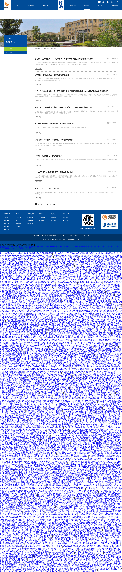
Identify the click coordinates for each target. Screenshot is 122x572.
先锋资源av (35, 443)
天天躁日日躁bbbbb (24, 428)
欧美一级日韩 (62, 446)
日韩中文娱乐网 (19, 461)
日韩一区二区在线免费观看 (63, 289)
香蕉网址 (97, 351)
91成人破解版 (48, 466)
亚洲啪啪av (38, 383)
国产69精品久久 (82, 302)
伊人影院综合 (9, 275)
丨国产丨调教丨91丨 (52, 562)
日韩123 (51, 289)
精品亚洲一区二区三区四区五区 (106, 380)
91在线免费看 (113, 347)
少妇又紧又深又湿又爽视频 (82, 310)
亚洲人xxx (49, 470)
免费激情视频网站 (113, 328)
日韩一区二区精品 (109, 408)
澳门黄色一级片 (62, 490)
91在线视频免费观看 (17, 324)
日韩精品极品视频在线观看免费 (102, 305)
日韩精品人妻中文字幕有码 (80, 309)
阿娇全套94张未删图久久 (59, 360)
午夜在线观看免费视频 (84, 286)
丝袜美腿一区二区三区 (106, 377)
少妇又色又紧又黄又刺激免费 (46, 527)
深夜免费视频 (113, 472)
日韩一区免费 (82, 490)
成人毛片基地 (13, 412)
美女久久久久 (35, 261)
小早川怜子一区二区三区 (64, 258)
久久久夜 (97, 264)
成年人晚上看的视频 (22, 267)
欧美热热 (90, 342)
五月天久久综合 (79, 318)
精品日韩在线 (55, 299)
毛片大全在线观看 (34, 420)
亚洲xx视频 (90, 318)
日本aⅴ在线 (104, 428)
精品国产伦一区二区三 (36, 563)
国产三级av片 (115, 325)
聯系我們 (115, 5)
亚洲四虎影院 (71, 315)
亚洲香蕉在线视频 (15, 360)
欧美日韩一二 (57, 312)
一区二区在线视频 (68, 421)
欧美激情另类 (81, 548)
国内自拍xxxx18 (90, 403)
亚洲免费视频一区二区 (66, 435)
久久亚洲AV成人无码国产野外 (96, 392)
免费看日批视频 (80, 299)
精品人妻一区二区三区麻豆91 (72, 486)
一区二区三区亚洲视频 (35, 344)
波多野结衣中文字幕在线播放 (16, 389)
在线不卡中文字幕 (32, 533)
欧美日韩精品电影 (6, 299)
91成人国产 (5, 392)
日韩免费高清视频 (40, 409)
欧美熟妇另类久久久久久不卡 (77, 350)
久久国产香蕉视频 (61, 386)
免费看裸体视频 (78, 376)
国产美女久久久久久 (109, 359)
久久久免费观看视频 (85, 357)
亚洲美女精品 (116, 475)
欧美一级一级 (113, 444)
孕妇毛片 (3, 548)
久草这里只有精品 (94, 267)
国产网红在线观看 (18, 522)
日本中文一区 (16, 289)
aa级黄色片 (113, 400)
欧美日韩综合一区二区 (36, 316)
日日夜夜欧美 (87, 289)
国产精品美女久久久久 (27, 284)
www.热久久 (59, 392)
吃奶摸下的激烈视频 (35, 377)
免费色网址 (57, 554)
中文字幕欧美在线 (102, 382)
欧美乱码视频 (18, 293)
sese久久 (48, 280)
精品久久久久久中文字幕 (33, 351)
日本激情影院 (88, 328)
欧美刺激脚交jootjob (91, 502)
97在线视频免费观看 (84, 252)
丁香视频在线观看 (100, 414)
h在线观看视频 (92, 295)
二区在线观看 (45, 261)
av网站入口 (54, 275)
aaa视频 (22, 280)
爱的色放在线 (28, 293)
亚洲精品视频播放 (70, 325)
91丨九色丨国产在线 (48, 534)
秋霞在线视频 (94, 435)
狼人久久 (48, 487)
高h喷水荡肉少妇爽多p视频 (22, 382)
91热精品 (75, 287)
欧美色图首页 (22, 359)
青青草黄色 (107, 334)
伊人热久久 (38, 434)
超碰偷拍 (86, 443)
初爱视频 (103, 429)
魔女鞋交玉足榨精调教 (111, 275)
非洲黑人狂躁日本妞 (63, 283)
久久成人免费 (96, 437)
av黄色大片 (54, 370)
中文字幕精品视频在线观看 (39, 478)
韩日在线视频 (21, 414)
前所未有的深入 (87, 551)
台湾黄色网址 (116, 289)
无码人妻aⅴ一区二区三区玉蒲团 (101, 476)
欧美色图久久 (95, 356)
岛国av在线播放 (27, 289)
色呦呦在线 (116, 435)
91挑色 (5, 339)
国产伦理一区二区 (13, 536)
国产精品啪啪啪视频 (79, 295)
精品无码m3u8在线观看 (76, 569)
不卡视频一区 (59, 406)
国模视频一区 (34, 392)
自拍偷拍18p (26, 276)
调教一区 (16, 328)
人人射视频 (109, 455)
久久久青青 (49, 428)
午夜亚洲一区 (69, 260)
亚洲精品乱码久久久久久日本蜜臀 (107, 367)
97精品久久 (53, 293)
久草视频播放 (19, 348)
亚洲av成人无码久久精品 (28, 502)
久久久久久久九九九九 (13, 350)
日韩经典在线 (50, 376)
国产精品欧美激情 (12, 556)
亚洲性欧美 (70, 322)
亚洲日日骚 (72, 495)
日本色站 (96, 357)
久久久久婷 (45, 391)
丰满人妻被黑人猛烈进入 (103, 354)
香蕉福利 (29, 434)
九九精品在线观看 (72, 504)
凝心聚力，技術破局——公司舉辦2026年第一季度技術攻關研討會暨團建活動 (76, 58)
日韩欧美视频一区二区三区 (37, 331)
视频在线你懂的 (5, 539)
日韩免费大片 (58, 428)
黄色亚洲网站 (48, 278)
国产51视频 (87, 333)
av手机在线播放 (74, 386)
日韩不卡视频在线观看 (8, 290)
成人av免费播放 (30, 371)
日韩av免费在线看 (49, 351)
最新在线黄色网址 (20, 400)
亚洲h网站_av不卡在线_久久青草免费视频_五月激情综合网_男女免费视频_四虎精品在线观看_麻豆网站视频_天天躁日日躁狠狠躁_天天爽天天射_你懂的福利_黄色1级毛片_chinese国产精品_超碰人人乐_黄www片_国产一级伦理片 (60, 247)
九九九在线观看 (30, 402)
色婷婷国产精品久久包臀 (11, 406)
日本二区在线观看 (47, 429)
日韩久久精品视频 (101, 472)
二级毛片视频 (50, 464)
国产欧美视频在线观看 (104, 280)
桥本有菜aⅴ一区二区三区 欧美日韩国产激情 (44, 457)
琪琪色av (20, 554)
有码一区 (99, 498)
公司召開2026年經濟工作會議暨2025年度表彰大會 (76, 139)
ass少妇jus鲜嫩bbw (48, 438)
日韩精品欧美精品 (25, 498)
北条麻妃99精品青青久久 (113, 501)
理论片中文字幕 (55, 255)
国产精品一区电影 (90, 373)
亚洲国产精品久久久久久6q (53, 316)
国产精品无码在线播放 (82, 475)
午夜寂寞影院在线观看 (46, 341)
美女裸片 (41, 463)
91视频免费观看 (28, 467)
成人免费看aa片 (92, 325)
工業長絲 (18, 218)
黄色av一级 (72, 328)
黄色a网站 (51, 440)
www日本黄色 (68, 362)
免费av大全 (27, 499)
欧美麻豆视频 (116, 481)
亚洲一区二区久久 (108, 463)
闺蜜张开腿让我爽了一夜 (57, 330)
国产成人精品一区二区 (94, 405)
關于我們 (31, 5)
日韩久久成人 (62, 513)
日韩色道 (62, 484)
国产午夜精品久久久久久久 (112, 283)
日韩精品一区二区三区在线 (72, 571)
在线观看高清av (95, 537)
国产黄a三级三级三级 (57, 556)
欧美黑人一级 (39, 304)
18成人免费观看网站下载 (93, 334)
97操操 (28, 539)
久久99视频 (110, 389)
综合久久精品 (79, 362)
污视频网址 (117, 478)
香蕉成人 (10, 461)
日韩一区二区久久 (100, 318)
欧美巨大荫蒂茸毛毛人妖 (17, 397)
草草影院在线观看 (55, 295)
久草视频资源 (97, 565)
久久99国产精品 (35, 286)
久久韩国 (62, 353)
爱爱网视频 (62, 286)
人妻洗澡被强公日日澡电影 (83, 264)
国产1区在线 (81, 440)
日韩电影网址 (88, 450)
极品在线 (42, 313)
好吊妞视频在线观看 (112, 411)
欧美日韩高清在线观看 (103, 481)
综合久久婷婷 (19, 399)
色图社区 (62, 528)
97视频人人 (26, 325)
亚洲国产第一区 (34, 334)
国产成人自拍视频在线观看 (40, 281)
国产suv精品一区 (89, 258)
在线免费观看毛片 (85, 257)
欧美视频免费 (35, 363)
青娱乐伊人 (100, 330)
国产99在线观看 (97, 310)
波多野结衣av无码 (13, 550)
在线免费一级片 (5, 440)
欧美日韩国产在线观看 (65, 481)
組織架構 (6, 229)
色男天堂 (6, 450)
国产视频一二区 (37, 418)
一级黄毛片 (90, 354)
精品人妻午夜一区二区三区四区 (16, 331)
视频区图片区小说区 (87, 415)
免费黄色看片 (34, 254)
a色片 (46, 295)
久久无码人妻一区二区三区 (92, 312)
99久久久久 (53, 443)
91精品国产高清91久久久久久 (58, 334)
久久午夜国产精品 (23, 347)
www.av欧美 (49, 302)
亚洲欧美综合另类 (112, 319)
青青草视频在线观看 (63, 331)
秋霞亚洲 (82, 255)
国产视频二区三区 (79, 338)
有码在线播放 (48, 344)
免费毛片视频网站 (22, 309)
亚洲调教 (79, 383)
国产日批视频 (109, 281)
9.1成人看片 (20, 260)
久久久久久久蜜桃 (6, 272)
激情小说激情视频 (84, 356)
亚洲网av (57, 363)
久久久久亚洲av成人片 (26, 327)
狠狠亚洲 (83, 405)
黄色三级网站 (91, 548)
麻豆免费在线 (105, 394)
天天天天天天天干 (44, 292)
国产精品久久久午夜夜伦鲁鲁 (51, 356)
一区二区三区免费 (12, 510)
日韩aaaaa (38, 453)
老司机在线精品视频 (24, 380)
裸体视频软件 (116, 339)
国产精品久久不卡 (27, 362)
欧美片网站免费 (37, 499)
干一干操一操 (103, 502)
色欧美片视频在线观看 (65, 318)
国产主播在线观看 (72, 257)
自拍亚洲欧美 (52, 400)
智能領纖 (72, 5)
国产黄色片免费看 (113, 495)
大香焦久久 (66, 544)
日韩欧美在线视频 (110, 496)
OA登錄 (110, 2)
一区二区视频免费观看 (108, 487)
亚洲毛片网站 (29, 447)
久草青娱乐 (61, 324)
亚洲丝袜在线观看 (75, 441)
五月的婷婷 (112, 351)
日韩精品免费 (38, 350)
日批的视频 (80, 368)
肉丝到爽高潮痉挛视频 (79, 267)
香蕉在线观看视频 (88, 336)
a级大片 (43, 374)
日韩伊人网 (53, 490)
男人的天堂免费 (12, 530)
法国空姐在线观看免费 (12, 280)
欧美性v (118, 568)
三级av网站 (17, 304)
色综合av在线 (34, 313)
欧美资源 (25, 435)
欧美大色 (35, 539)
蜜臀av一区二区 (59, 310)
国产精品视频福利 (115, 447)
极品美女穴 (51, 519)
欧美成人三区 (28, 278)
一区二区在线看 (64, 275)
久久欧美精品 (59, 429)
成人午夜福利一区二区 (60, 473)
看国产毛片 (29, 423)
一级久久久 (37, 508)
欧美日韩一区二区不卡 (69, 508)
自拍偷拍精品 (52, 481)
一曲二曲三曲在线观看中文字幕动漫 (104, 266)
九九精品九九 (108, 405)
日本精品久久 (51, 313)
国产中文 (55, 353)
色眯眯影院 (111, 446)
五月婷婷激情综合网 (77, 275)
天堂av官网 (75, 370)
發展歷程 (6, 220)
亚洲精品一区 (88, 540)
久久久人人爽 (72, 263)
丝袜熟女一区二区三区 (21, 299)
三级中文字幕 (88, 388)
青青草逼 (102, 263)
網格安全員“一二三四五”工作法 (76, 188)
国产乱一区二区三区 (26, 270)
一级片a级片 (28, 534)
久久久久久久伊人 (46, 312)
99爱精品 (44, 328)
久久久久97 (4, 286)
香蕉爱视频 (60, 376)
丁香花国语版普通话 (79, 365)
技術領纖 (30, 218)
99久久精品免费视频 (96, 409)
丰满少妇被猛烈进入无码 (30, 258)
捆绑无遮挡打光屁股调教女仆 (40, 368)
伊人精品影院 (117, 434)
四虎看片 (49, 395)
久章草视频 (100, 293)
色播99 (91, 347)
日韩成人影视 (49, 463)
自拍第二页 (77, 289)
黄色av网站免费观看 (105, 434)
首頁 (18, 5)
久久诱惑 (7, 489)
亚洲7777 (110, 450)
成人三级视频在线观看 (75, 518)
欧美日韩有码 (7, 501)
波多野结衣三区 (96, 530)
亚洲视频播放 (5, 449)
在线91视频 (30, 515)
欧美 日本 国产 (65, 333)
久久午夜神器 (97, 504)
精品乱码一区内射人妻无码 (102, 521)
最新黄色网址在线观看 (87, 278)
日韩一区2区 (90, 367)
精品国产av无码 (105, 307)
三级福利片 (8, 453)
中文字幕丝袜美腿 (50, 296)
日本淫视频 (36, 399)
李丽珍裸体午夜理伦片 (25, 266)
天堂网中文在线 (56, 469)
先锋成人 (12, 333)
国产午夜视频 (17, 537)
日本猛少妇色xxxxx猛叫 (85, 315)
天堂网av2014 (100, 389)
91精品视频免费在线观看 (50, 338)
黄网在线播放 (44, 533)
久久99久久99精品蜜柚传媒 (52, 388)
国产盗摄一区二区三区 (105, 440)
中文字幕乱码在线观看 (65, 293)
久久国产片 (72, 270)
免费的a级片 (67, 290)
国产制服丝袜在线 (79, 304)
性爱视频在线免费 (112, 403)
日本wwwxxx (73, 301)
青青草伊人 (47, 377)
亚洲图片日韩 (97, 298)
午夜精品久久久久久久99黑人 (13, 264)
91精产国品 (71, 368)
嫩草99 (87, 368)
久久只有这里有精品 (23, 444)
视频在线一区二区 (50, 327)
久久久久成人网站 (35, 309)
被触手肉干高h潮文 (114, 428)
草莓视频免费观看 (71, 377)
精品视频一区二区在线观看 (11, 322)
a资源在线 (57, 466)
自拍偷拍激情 (97, 516)
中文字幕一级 (41, 333)
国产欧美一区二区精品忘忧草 (26, 333)
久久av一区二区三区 (86, 301)
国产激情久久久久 (57, 377)
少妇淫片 (105, 537)
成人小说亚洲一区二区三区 (95, 489)
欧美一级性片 (116, 386)
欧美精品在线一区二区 (47, 258)
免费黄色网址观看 (46, 379)
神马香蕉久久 (82, 452)
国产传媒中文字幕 (92, 428)
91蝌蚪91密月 (110, 383)
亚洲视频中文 (48, 350)
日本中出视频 (20, 481)
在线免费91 (104, 264)
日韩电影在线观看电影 (79, 374)
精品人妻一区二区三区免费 (48, 357)
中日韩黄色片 (31, 272)
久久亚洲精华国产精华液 (65, 266)
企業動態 (10, 48)
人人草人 (17, 495)
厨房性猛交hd (82, 325)
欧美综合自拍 (97, 408)
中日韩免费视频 (27, 350)
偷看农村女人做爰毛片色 (58, 273)
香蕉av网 (89, 304)
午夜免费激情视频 (97, 513)
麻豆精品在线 (100, 336)
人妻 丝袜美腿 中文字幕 (41, 255)
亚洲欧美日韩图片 (60, 278)
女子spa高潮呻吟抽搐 (23, 415)
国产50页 (112, 507)
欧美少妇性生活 (18, 357)
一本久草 (105, 545)
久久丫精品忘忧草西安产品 (62, 287)
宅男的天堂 (73, 490)
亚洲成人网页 (76, 402)
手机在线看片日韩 (19, 272)
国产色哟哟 (12, 286)
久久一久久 (18, 435)
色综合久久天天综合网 (29, 322)
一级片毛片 (11, 263)
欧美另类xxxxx (82, 446)
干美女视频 (89, 376)
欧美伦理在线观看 (77, 339)
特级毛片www (35, 347)
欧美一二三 (24, 367)
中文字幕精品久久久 (112, 254)
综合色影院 (53, 324)
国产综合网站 (54, 367)
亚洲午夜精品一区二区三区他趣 (99, 302)
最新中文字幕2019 (20, 374)
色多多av (59, 547)
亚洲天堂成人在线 (40, 266)
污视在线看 (5, 347)
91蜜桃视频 (42, 432)
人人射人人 (107, 339)
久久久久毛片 (93, 284)
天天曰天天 (16, 363)
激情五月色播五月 (38, 510)
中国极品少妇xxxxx (80, 284)
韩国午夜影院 (37, 516)
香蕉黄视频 (21, 411)
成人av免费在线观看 (60, 270)
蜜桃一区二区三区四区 (21, 295)
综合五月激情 (17, 467)
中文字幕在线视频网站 (13, 325)
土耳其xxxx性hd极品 (21, 275)
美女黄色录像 (109, 295)
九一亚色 (38, 559)
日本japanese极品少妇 (17, 417)
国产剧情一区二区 (78, 531)
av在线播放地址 (82, 482)
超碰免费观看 (60, 440)
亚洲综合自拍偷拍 (54, 305)
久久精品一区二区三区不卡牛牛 (41, 287)
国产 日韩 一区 (15, 449)
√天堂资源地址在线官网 (13, 330)
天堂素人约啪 (58, 470)
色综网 (117, 559)
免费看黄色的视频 (7, 408)
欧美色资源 (33, 341)
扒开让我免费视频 (12, 518)
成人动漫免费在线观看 (40, 545)
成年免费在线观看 (38, 428)
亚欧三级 (89, 292)
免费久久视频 (71, 292)
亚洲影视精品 (44, 571)
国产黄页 (101, 255)
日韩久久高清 (16, 466)
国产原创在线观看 (71, 353)
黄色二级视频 (72, 356)
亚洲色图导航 (105, 420)
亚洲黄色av (107, 272)
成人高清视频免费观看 (17, 450)
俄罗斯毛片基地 (53, 328)
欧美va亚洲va (6, 379)
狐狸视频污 (15, 284)
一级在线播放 (50, 511)
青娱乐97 (108, 260)
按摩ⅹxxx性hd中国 (58, 298)
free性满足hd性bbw (106, 357)
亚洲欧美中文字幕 (29, 264)
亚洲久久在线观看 (80, 414)
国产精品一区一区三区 (61, 536)
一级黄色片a (91, 446)
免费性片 (16, 528)
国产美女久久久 (54, 415)
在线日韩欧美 (48, 455)
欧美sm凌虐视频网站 (105, 478)
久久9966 (3, 432)
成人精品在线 (102, 395)
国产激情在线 (62, 400)
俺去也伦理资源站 (12, 292)
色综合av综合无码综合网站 (68, 357)
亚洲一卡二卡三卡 (43, 389)
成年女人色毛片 (21, 301)
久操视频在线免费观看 (56, 467)
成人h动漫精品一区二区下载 (31, 338)
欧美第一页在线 (5, 305)
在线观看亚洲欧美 (37, 296)
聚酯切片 (18, 223)
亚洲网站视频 (16, 258)
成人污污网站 (76, 551)
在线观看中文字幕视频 (61, 385)
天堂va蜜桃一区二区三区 (69, 382)
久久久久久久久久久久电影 (85, 380)
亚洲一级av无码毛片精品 (107, 269)
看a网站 (105, 341)
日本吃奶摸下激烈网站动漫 (51, 498)
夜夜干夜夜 (63, 368)
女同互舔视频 (53, 522)
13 (50, 204)
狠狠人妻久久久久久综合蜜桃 (55, 252)
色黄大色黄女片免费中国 (74, 450)
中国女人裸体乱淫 (90, 421)
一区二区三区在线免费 (83, 363)
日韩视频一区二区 (106, 327)
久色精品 (116, 287)
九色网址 (3, 327)
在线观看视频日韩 (73, 319)
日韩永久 (115, 521)
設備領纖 (30, 223)
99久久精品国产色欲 (89, 330)
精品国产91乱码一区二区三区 (35, 269)
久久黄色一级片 (103, 402)
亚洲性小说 (74, 354)
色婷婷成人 (91, 449)
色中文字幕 (26, 296)
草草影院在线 (95, 539)
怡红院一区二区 (44, 325)
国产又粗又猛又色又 (94, 290)
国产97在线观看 (12, 486)
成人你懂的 (98, 339)
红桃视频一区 (5, 341)
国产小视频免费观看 (68, 363)
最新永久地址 (7, 328)
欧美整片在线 (55, 399)
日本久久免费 (9, 447)
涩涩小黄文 (85, 420)
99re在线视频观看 (63, 460)
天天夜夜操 (29, 508)
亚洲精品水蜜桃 (110, 432)
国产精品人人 (66, 267)
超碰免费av (45, 293)
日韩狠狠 (75, 255)
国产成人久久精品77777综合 (56, 458)
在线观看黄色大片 (57, 261)
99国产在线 (11, 257)
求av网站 (24, 495)
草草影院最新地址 (55, 347)
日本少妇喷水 (99, 348)
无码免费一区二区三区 (109, 490)
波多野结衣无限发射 (54, 421)
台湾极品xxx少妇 (23, 286)
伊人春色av (98, 515)
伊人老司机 (25, 449)
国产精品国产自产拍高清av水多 (92, 281)
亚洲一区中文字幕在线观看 (29, 475)
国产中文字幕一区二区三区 (78, 389)
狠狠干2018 (84, 455)
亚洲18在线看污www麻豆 (51, 345)
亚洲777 (80, 377)
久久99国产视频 (43, 299)
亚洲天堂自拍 (25, 363)
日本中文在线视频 (6, 528)
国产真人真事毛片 (50, 460)
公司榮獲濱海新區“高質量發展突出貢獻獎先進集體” (76, 123)
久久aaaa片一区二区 (27, 383)
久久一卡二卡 (45, 399)
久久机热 (64, 415)
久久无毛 (3, 438)
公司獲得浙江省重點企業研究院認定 (76, 156)
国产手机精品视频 (58, 336)
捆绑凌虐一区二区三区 (32, 565)
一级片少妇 (13, 392)
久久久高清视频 (74, 525)
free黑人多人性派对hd (97, 296)
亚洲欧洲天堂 (42, 501)
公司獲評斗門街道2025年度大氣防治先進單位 (76, 74)
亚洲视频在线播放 (46, 254)
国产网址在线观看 (19, 515)
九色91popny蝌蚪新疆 (19, 377)
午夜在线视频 (16, 338)
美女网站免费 (45, 414)
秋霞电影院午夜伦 (84, 508)
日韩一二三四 (84, 484)
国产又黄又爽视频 (47, 363)
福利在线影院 (102, 373)
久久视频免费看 (18, 351)
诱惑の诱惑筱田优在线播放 (9, 472)
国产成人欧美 (44, 437)
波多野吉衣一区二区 (44, 336)
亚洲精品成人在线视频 (16, 371)
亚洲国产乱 (33, 292)
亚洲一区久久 (87, 266)
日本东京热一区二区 (48, 342)
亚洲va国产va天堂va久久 (97, 319)
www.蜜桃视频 (71, 452)
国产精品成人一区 (36, 318)
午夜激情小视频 (9, 313)
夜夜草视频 (26, 405)
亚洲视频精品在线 (12, 498)
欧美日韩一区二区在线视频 (71, 281)
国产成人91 (100, 505)
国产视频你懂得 (101, 441)
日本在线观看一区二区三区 (24, 307)
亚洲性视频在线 (56, 281)
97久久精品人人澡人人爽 (10, 475)
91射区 (54, 280)
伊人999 (17, 418)
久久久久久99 (93, 379)
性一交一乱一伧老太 (47, 392)
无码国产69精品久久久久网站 (78, 400)
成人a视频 (37, 534)
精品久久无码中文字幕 (86, 348)
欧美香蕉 (45, 461)
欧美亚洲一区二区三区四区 (43, 270)
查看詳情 (38, 68)
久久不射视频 (97, 486)
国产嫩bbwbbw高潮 (71, 261)
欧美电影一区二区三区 (27, 473)
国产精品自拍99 (61, 351)
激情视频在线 (71, 252)
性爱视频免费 (80, 498)
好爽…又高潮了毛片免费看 (77, 273)
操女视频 (95, 327)
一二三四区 (44, 347)
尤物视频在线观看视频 (76, 461)
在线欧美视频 (65, 309)
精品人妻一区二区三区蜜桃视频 (65, 302)
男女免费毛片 (38, 278)
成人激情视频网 (75, 391)
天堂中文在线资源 (44, 353)
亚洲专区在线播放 (15, 345)
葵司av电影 (10, 287)
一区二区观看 (41, 260)
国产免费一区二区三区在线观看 (48, 272)
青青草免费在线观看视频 (55, 260)
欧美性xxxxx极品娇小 (32, 493)
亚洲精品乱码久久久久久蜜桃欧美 (23, 527)
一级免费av (63, 263)
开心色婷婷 (74, 431)
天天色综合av (56, 521)
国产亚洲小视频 (5, 252)
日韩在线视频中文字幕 (40, 330)
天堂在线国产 (76, 336)
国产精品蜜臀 (19, 424)
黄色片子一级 (95, 353)
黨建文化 (101, 5)
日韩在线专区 (90, 275)
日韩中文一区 (32, 495)
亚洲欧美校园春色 (51, 339)
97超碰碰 (89, 408)
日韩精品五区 (57, 380)
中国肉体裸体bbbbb (9, 380)
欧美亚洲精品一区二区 (88, 386)
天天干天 (25, 334)
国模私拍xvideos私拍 (43, 496)
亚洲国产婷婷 (19, 544)
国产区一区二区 (38, 511)
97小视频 (81, 324)
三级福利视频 (53, 264)
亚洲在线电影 (66, 423)
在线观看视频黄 (90, 324)
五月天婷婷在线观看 (22, 254)
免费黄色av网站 (48, 267)
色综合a (93, 368)
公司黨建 (53, 218)
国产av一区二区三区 (67, 299)
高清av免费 (94, 385)
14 (54, 204)
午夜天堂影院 (53, 263)
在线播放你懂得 (46, 423)
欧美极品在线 (89, 493)
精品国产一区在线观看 (103, 562)
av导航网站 (37, 310)
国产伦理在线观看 (18, 353)
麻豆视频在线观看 (18, 409)
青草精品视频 (66, 515)
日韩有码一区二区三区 (11, 270)
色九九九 (15, 252)
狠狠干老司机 (108, 426)
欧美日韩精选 (90, 254)
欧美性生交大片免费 (98, 252)
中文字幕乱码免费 (33, 414)
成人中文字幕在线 (9, 534)
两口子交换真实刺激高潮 (111, 443)
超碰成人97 (60, 464)
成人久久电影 (47, 383)
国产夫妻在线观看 (87, 463)
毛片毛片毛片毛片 (66, 457)
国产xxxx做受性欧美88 (70, 347)
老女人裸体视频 (70, 482)
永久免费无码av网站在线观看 (104, 376)
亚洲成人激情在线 (78, 499)
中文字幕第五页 (12, 457)
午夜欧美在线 (89, 464)
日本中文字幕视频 (109, 412)
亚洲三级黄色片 (27, 466)
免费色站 (33, 295)
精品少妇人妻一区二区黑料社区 (26, 432)
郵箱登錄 (101, 2)
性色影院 (74, 283)
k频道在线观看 (112, 415)
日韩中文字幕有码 (83, 270)
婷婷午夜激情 (101, 324)
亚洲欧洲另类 (97, 289)
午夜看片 (15, 305)
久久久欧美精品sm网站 (97, 457)
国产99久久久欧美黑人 (89, 402)
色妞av (110, 431)
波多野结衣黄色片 (77, 554)
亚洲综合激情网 (58, 557)
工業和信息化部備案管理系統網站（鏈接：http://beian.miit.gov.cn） (60, 239)
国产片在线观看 (30, 260)
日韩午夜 (77, 293)
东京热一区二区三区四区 (56, 322)
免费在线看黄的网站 (8, 429)
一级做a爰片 (77, 457)
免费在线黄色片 (72, 453)
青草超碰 (15, 356)
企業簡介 (6, 218)
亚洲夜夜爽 (83, 417)
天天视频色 (118, 389)
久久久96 (99, 258)
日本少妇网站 (58, 403)
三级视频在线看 (47, 310)
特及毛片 (81, 464)
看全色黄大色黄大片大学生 (103, 331)
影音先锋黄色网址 (26, 283)
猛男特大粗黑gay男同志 (83, 269)
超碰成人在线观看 (32, 450)
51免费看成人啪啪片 (26, 412)
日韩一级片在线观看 (101, 469)
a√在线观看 (54, 371)
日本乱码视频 (114, 542)
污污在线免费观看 (107, 345)
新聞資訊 (87, 5)
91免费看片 (88, 327)
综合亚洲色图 (66, 255)
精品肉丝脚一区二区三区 (98, 270)
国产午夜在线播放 (67, 305)
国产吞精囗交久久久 (101, 347)
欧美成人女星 (71, 548)
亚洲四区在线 (98, 272)
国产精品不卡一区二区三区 (23, 553)
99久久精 (98, 360)
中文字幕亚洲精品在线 (86, 444)
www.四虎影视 (67, 295)
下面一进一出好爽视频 (43, 473)
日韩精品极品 (82, 466)
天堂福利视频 (83, 478)
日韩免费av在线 (78, 403)
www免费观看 (19, 470)
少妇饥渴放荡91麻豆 (74, 330)
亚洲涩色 (105, 351)
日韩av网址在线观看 (99, 344)
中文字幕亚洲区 (34, 367)
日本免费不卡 (64, 367)
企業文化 (6, 223)
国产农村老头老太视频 (12, 283)
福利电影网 (20, 402)
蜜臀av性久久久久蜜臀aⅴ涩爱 (17, 316)
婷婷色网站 (9, 418)
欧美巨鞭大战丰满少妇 (77, 516)
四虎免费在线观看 (60, 350)
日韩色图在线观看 (112, 336)
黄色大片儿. (15, 383)
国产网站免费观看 (41, 324)
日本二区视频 (23, 376)
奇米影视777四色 (116, 539)
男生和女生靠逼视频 (64, 499)
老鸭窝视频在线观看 (99, 363)
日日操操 (104, 267)
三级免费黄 (34, 299)
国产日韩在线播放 (6, 293)
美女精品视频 (115, 423)
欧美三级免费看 (113, 464)
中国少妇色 (81, 292)
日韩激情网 (82, 354)
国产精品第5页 (9, 481)
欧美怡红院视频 (54, 309)
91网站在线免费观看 (41, 412)
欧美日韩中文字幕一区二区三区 (44, 283)
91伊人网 (33, 336)
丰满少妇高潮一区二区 (33, 424)
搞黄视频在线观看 (112, 528)
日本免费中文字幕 (114, 270)
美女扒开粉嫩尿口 (36, 267)
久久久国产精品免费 (41, 289)
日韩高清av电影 (76, 333)
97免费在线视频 (12, 327)
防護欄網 (18, 226)
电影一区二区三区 (6, 515)
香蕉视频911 (109, 296)
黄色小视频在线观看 (88, 293)
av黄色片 (43, 362)
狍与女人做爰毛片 (99, 292)
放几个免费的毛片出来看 (101, 286)
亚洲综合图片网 (72, 278)
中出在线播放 (64, 391)
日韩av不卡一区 (107, 516)
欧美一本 (40, 295)
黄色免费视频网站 (98, 316)
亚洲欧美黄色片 (80, 533)
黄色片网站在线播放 (104, 386)
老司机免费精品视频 (36, 435)
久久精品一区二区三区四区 (64, 284)
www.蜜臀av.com (16, 319)
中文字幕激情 (39, 417)
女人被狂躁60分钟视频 (13, 310)
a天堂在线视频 (115, 437)
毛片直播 (95, 269)
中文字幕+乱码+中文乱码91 (21, 281)
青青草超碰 (13, 302)
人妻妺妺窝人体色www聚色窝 (88, 263)
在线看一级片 (112, 441)
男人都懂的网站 (19, 487)
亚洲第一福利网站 (97, 309)
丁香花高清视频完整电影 (80, 296)
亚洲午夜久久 (37, 257)
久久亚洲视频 (7, 304)
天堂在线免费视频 (70, 464)
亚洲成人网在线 (76, 331)
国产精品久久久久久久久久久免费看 (28, 551)
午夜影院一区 (19, 463)
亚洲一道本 (64, 328)
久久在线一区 (16, 379)
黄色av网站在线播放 (64, 296)
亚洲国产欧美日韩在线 (18, 431)
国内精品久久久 (102, 368)
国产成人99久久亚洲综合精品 (35, 395)
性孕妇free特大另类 (102, 278)
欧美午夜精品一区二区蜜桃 (68, 307)
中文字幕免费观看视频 (75, 502)
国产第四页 (117, 305)
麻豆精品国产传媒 (68, 498)
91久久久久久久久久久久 (22, 408)
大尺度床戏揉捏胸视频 (86, 360)
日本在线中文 (98, 540)
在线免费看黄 (34, 437)
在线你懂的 (63, 522)
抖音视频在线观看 (24, 339)
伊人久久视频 (25, 443)
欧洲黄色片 (67, 547)
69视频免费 (100, 461)
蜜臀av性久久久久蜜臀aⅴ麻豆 (16, 533)
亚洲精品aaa (24, 489)
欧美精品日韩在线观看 (22, 287)
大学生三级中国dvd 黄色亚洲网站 (30, 426)
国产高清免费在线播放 (101, 370)
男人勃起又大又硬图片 (49, 446)
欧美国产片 (57, 423)
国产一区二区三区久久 (90, 423)
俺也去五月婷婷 (45, 475)
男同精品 (75, 341)
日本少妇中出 (75, 359)
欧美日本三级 (83, 307)
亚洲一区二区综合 (25, 510)
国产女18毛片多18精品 (112, 322)
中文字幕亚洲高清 (40, 421)
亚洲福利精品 (84, 385)
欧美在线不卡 (46, 420)
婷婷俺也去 (23, 344)
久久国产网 (51, 331)
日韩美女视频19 (17, 531)
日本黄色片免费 (85, 397)
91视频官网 (35, 415)
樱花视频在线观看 (24, 305)
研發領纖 (30, 220)
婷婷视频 (118, 304)
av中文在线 (54, 368)
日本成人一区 (37, 388)
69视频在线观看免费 (16, 278)
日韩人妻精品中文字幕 (76, 334)
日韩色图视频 (71, 476)
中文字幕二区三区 (27, 304)
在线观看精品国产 (55, 478)
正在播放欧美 (30, 522)
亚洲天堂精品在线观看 (78, 371)
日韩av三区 (62, 548)
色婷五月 (28, 399)
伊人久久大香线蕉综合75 (12, 370)
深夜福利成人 (109, 418)
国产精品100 (111, 324)
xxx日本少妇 (117, 354)
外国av (64, 356)
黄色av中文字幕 (47, 257)
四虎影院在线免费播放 (8, 388)
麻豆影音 (117, 547)
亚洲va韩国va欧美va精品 (30, 505)
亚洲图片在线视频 (19, 501)
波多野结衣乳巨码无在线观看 (45, 315)
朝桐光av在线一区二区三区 (86, 280)
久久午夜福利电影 (101, 261)
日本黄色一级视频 (63, 327)
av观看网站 (41, 302)
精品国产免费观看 (55, 412)
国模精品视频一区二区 (8, 437)
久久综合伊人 (87, 276)
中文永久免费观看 (22, 342)
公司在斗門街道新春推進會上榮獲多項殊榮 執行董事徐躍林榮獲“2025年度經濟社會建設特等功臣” (76, 91)
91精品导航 (55, 307)
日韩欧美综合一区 (15, 504)
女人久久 (17, 298)
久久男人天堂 (65, 359)
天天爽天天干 (84, 539)
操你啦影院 (49, 510)
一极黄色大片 (9, 487)
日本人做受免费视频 (105, 299)
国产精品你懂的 (113, 261)
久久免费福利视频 (25, 252)
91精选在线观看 (57, 290)
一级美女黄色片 (46, 493)
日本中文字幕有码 (38, 252)
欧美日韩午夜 (23, 292)
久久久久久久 (7, 357)
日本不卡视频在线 (65, 434)
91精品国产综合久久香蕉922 (89, 287)
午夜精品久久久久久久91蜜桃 (47, 397)
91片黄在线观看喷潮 (42, 370)
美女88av (44, 334)
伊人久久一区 (68, 403)
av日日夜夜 (89, 458)
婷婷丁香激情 (79, 458)
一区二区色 (117, 431)
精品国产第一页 (96, 283)
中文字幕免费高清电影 (87, 341)
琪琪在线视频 (101, 548)
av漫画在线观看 (94, 307)
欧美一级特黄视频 (100, 328)
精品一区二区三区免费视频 (112, 518)
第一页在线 (67, 542)
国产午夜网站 (73, 360)
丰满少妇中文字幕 (52, 269)
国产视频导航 (61, 527)
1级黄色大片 (102, 519)
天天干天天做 (66, 408)
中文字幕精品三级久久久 (62, 341)
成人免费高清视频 (6, 484)
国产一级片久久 (95, 544)
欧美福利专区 (44, 415)
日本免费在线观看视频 (91, 429)
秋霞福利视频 (111, 525)
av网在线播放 (39, 562)
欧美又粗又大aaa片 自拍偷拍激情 (72, 399)
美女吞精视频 (76, 423)
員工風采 (53, 220)
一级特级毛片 (87, 486)
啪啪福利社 (37, 446)
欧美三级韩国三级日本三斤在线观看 (93, 406)
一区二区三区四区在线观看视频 (18, 452)
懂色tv (54, 418)
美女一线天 (111, 321)
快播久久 (101, 484)
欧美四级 (61, 482)
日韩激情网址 (10, 402)
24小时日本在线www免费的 (66, 280)
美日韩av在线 (10, 342)
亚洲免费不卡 (25, 482)
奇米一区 (36, 312)
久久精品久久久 (70, 429)
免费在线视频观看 (104, 479)
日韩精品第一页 (110, 489)
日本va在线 (54, 533)
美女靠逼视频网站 (84, 283)
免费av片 (58, 267)
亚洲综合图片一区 (18, 395)
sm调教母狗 (31, 400)
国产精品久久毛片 (21, 315)
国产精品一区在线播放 (75, 313)
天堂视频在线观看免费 (86, 261)
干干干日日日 (28, 460)
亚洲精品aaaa (10, 394)
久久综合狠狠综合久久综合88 (38, 263)
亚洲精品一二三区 (74, 463)
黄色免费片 (39, 327)
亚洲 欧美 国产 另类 (36, 489)
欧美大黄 (10, 374)
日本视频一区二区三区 (8, 444)
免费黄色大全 (54, 545)
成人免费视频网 (91, 255)
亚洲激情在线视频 (8, 508)
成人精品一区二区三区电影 (111, 298)
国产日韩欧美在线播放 (49, 286)
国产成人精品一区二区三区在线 (24, 273)
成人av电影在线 (86, 344)
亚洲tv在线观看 (50, 354)
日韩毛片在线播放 (28, 370)
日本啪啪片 (49, 417)
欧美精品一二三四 (67, 414)
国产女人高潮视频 (76, 388)
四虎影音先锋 (41, 458)
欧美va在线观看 (59, 257)
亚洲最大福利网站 (78, 254)
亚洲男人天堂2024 (63, 354)
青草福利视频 (40, 284)
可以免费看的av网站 (40, 382)
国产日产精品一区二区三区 (62, 254)
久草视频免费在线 (18, 269)
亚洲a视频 (65, 388)
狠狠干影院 (34, 325)
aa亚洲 (100, 453)
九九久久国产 (105, 539)
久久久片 (54, 435)
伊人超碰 (12, 347)
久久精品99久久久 (81, 260)
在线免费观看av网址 (27, 406)
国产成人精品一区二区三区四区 (66, 348)
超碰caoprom (31, 301)
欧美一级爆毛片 (24, 472)
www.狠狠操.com (12, 438)
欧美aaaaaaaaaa (61, 315)
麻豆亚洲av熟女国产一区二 (66, 530)
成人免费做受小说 (110, 309)
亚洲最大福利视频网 (9, 414)
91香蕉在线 (100, 254)
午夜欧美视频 (113, 554)
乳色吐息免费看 (34, 342)
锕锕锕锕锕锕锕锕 (106, 511)
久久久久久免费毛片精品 (59, 276)
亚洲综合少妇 (5, 324)
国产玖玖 (48, 321)
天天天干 (100, 553)
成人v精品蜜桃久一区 (66, 269)
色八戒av (7, 319)
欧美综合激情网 (27, 310)
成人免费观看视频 (53, 382)
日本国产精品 (73, 550)
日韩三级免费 (74, 385)
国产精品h (112, 267)
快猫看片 (110, 551)
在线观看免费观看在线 (100, 257)
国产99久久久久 (110, 461)
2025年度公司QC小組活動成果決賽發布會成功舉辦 (76, 172)
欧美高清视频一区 (48, 348)
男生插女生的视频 (76, 327)
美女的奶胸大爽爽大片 (42, 307)
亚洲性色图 (93, 434)
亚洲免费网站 (5, 284)
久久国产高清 (19, 568)
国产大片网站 (113, 368)
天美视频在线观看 (18, 440)
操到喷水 (10, 298)
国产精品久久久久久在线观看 (74, 316)
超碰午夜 (65, 301)
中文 (117, 2)
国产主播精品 (98, 547)
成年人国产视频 (41, 400)
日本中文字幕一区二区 (36, 321)
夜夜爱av (44, 540)
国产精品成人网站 (105, 379)
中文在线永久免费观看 (114, 406)
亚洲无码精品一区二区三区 (25, 394)
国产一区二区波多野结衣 (76, 489)
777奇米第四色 (30, 458)
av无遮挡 (101, 295)
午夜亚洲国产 (61, 313)
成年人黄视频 (48, 489)
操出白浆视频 (78, 258)
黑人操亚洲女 (40, 547)
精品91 (32, 547)
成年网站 (47, 435)
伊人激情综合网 (109, 527)
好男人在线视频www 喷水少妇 (84, 481)
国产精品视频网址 (68, 373)
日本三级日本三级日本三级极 (41, 298)
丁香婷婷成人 (90, 498)
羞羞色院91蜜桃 (112, 344)
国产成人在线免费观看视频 (43, 492)
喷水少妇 (68, 304)
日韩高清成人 (50, 411)
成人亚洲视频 (68, 524)
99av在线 (56, 417)
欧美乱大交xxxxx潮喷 (58, 292)
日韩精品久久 (63, 321)
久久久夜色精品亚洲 (60, 379)
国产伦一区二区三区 (42, 273)
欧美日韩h (63, 569)
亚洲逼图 (55, 321)
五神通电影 (99, 275)
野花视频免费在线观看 (23, 257)
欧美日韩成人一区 (97, 322)
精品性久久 (106, 437)
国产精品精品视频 (109, 258)
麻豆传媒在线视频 (58, 450)
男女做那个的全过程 (86, 431)
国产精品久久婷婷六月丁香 (51, 508)
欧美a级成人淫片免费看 (70, 412)
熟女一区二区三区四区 (17, 423)
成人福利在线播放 (25, 438)
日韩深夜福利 (31, 389)
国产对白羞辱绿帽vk (20, 453)
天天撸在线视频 (103, 391)
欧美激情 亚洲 (9, 254)
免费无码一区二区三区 (78, 342)
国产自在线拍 (107, 438)
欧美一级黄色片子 (90, 395)
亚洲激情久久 (66, 472)
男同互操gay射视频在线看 (75, 519)
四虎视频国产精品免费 (86, 412)
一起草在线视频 (9, 557)
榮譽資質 (6, 226)
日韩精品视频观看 (106, 287)
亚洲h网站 (6, 312)
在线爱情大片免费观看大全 (104, 313)
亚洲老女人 (93, 484)
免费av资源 (38, 476)
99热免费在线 (56, 420)
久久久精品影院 (24, 455)
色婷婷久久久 (7, 273)
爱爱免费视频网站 (106, 350)
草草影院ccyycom (35, 429)
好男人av (78, 266)
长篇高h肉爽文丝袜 (78, 408)
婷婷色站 (91, 447)
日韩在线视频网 (88, 331)
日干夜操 (55, 405)
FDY (17, 220)
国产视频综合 (46, 444)
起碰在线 (37, 423)
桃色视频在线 (47, 516)
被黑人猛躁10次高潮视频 (30, 379)
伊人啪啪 (99, 341)
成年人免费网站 (73, 415)
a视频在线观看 (60, 519)
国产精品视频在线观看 (66, 533)
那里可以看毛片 (21, 263)
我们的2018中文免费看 (86, 351)
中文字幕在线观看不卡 (82, 305)
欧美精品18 (50, 284)
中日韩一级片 (59, 455)
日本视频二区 (111, 374)
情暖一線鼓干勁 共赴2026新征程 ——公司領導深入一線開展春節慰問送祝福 (76, 107)
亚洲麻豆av (92, 417)
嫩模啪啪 (31, 315)
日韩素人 (76, 344)
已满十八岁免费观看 (50, 318)
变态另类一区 (12, 261)
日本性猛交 (68, 376)
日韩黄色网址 (52, 409)
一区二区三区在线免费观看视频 (109, 284)
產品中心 (45, 5)
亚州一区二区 (71, 286)
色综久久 (26, 547)
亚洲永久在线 (34, 452)
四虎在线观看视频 (108, 304)
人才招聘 (65, 220)
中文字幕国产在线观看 (72, 406)
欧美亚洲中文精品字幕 (100, 276)
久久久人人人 (74, 417)
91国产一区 (29, 409)
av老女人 (90, 273)
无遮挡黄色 (13, 266)
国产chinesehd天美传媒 (39, 305)
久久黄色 (20, 565)
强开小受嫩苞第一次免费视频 (39, 275)
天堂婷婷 (56, 383)
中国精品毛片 (83, 347)
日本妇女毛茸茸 (58, 395)
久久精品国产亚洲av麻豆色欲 (69, 272)
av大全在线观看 (68, 411)
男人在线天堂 (94, 420)
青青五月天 (79, 373)
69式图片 (62, 476)
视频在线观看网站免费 (72, 455)
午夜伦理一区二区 (53, 333)
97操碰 (76, 539)
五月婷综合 (62, 264)
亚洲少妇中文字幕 (27, 476)
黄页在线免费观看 (34, 374)
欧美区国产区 (91, 440)
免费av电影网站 (11, 411)
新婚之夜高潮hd (114, 537)
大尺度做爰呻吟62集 (80, 290)
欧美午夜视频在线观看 (13, 296)
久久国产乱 (107, 289)
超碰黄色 (108, 255)
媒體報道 (10, 52)
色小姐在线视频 (110, 316)
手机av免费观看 (104, 325)
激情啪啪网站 (52, 266)
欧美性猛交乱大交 (19, 484)
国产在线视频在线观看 (96, 260)
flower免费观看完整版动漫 (79, 409)
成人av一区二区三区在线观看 (97, 365)
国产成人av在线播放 (32, 357)
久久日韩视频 (12, 464)
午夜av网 (70, 264)
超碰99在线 (104, 467)
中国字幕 (115, 280)
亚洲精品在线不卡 (64, 370)
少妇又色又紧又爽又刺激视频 (22, 255)
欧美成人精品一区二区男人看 (10, 362)
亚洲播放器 (30, 290)
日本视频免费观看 (43, 528)
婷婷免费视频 (56, 515)
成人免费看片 (101, 374)
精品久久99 (99, 412)
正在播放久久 (26, 345)
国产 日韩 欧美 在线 (48, 507)
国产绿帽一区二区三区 (94, 338)
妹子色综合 (67, 374)
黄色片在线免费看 (86, 272)
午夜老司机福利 (114, 257)
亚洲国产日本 (97, 359)
